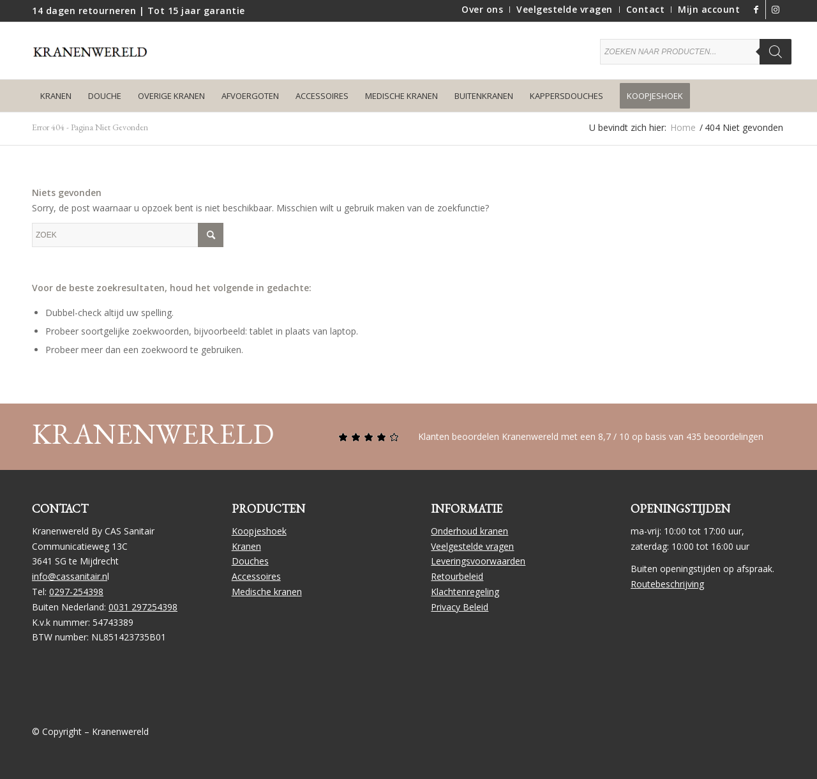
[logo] (96, 60)
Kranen (246, 546)
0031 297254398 (143, 607)
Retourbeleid (457, 576)
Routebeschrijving (667, 584)
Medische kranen (267, 592)
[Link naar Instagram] (775, 9)
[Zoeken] (775, 51)
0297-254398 (76, 592)
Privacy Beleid (459, 607)
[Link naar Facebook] (756, 9)
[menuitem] (482, 9)
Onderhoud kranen (469, 531)
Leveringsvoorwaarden (478, 561)
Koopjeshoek (259, 531)
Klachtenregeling (465, 592)
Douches (250, 561)
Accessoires (256, 576)
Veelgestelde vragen (472, 546)
